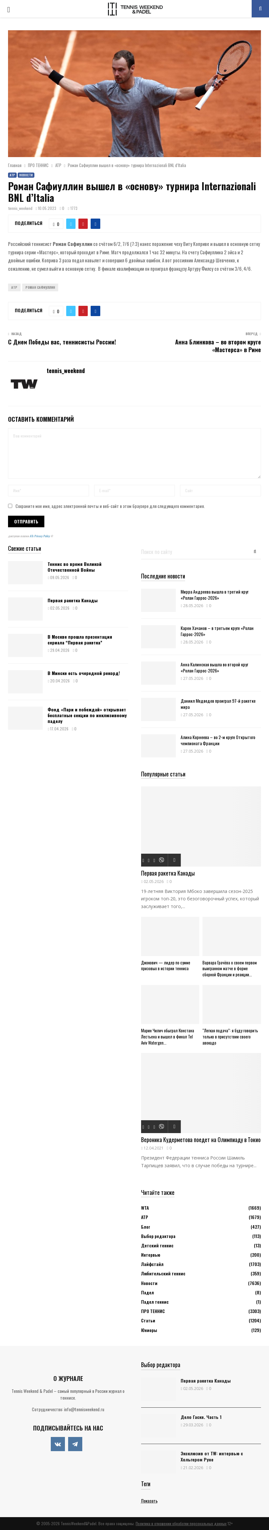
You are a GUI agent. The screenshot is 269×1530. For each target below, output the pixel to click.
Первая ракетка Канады (73, 600)
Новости (26, 175)
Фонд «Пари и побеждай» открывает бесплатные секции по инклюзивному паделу (87, 715)
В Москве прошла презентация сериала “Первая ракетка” (80, 639)
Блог (145, 1226)
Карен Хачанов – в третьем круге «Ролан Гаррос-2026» (217, 630)
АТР (12, 175)
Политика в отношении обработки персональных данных (181, 1523)
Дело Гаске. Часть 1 (201, 1416)
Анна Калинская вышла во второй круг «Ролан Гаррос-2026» (214, 667)
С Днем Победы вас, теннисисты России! (62, 342)
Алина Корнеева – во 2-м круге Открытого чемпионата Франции (218, 740)
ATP (14, 287)
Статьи (148, 1320)
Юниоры (149, 1330)
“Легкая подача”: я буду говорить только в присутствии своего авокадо (230, 1036)
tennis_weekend (20, 208)
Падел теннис (155, 1301)
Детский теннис (157, 1245)
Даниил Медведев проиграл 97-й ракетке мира (218, 703)
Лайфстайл (152, 1264)
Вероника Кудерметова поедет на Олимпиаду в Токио (201, 1139)
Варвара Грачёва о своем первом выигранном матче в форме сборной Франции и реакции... (229, 968)
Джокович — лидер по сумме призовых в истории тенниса (165, 965)
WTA (145, 1207)
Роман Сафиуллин (40, 287)
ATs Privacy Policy (40, 536)
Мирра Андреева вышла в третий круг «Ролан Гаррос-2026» (214, 594)
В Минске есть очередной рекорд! (84, 673)
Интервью (150, 1254)
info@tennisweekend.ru (84, 1409)
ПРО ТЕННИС (153, 1311)
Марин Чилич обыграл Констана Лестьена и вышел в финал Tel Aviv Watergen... (167, 1036)
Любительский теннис (163, 1273)
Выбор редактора (158, 1236)
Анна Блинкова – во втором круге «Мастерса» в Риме (218, 346)
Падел (147, 1292)
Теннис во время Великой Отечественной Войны (75, 566)
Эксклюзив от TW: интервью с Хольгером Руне (212, 1456)
